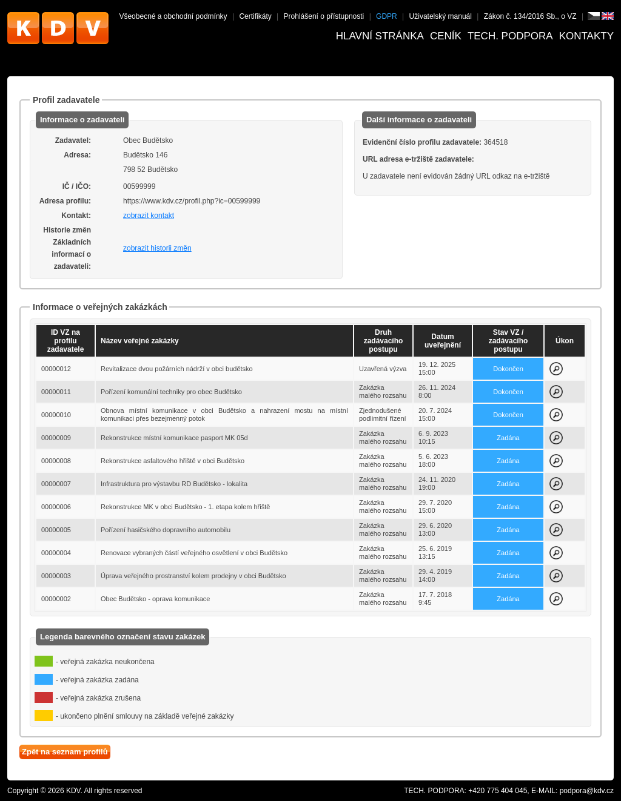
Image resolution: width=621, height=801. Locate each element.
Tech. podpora (510, 36)
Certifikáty (255, 16)
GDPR (386, 16)
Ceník (446, 36)
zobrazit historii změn (157, 248)
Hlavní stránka (380, 36)
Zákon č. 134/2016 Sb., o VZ (530, 16)
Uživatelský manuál (440, 16)
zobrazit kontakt (148, 215)
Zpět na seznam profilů (65, 751)
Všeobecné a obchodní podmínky (173, 16)
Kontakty (586, 36)
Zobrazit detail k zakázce (556, 368)
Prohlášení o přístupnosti (324, 16)
